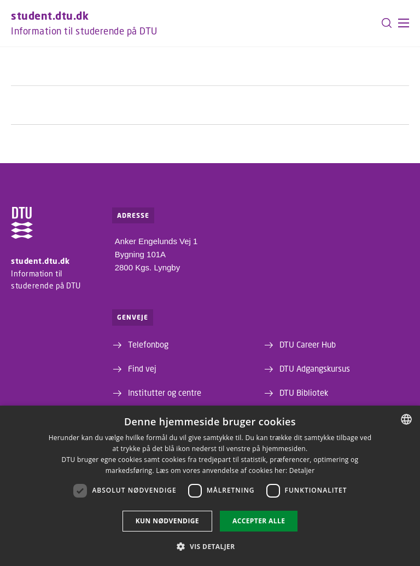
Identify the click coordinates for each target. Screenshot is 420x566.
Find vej (142, 368)
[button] (403, 23)
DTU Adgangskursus (314, 368)
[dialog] (210, 486)
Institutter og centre (164, 392)
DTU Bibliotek (303, 392)
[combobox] (406, 419)
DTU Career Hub (307, 344)
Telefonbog (148, 344)
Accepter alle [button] (258, 520)
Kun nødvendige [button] (167, 520)
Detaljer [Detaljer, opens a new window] (302, 470)
